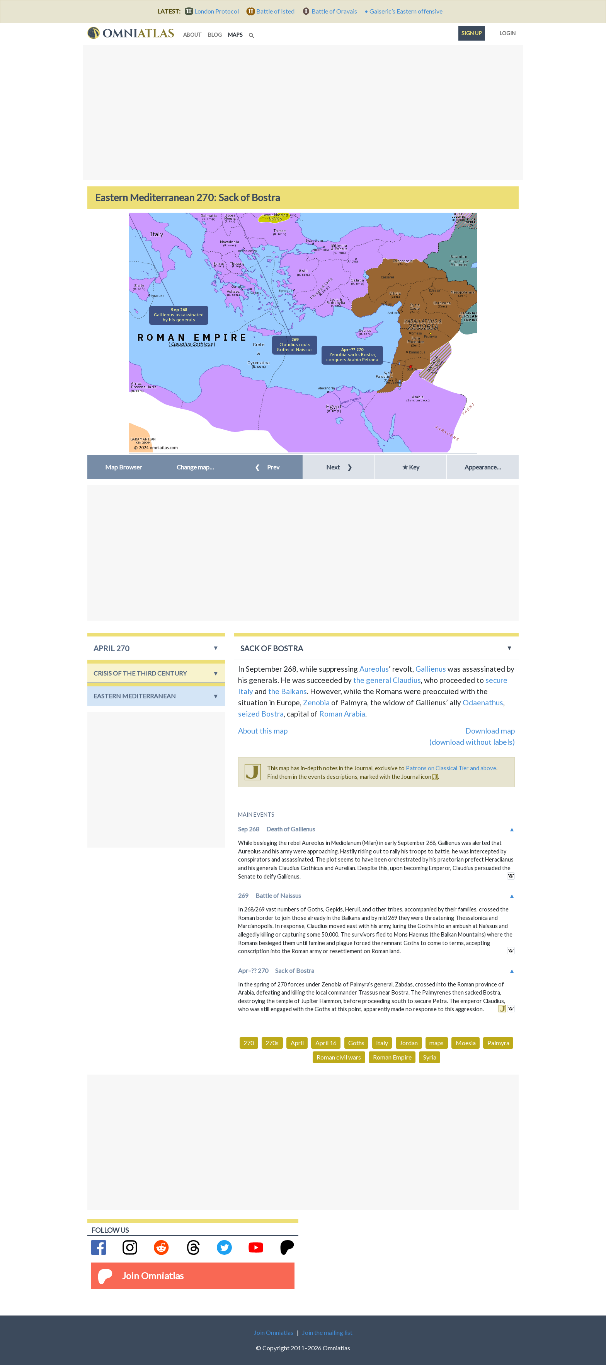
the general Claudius (387, 680)
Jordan (409, 1042)
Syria (429, 1057)
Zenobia (316, 702)
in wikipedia (511, 876)
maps (237, 34)
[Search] (252, 33)
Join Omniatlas (153, 1275)
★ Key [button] (410, 467)
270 (248, 1042)
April (297, 1042)
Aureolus (374, 668)
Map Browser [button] (123, 467)
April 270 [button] (111, 648)
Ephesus (286, 290)
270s (272, 1042)
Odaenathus (483, 702)
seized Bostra (261, 713)
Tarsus (386, 304)
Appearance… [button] (483, 467)
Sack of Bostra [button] (271, 648)
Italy (382, 1042)
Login (506, 31)
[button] (195, 467)
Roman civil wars (339, 1057)
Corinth (238, 286)
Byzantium (314, 240)
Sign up (471, 33)
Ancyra (352, 261)
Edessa (434, 290)
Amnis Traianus (351, 400)
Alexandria (326, 388)
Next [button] (339, 467)
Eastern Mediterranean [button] (135, 696)
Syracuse (157, 295)
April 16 (326, 1042)
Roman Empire (392, 1057)
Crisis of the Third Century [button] (140, 673)
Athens (255, 292)
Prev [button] (267, 467)
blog (215, 35)
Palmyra (430, 336)
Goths (356, 1042)
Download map (490, 730)
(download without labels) (472, 741)
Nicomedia (320, 249)
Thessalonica (246, 251)
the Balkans (287, 691)
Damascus (417, 352)
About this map (263, 730)
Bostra (412, 369)
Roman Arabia (342, 713)
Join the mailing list (327, 1332)
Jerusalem (394, 382)
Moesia (466, 1042)
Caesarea (387, 277)
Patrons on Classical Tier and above (451, 767)
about (192, 35)
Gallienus (430, 668)
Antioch (394, 313)
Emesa (416, 333)
